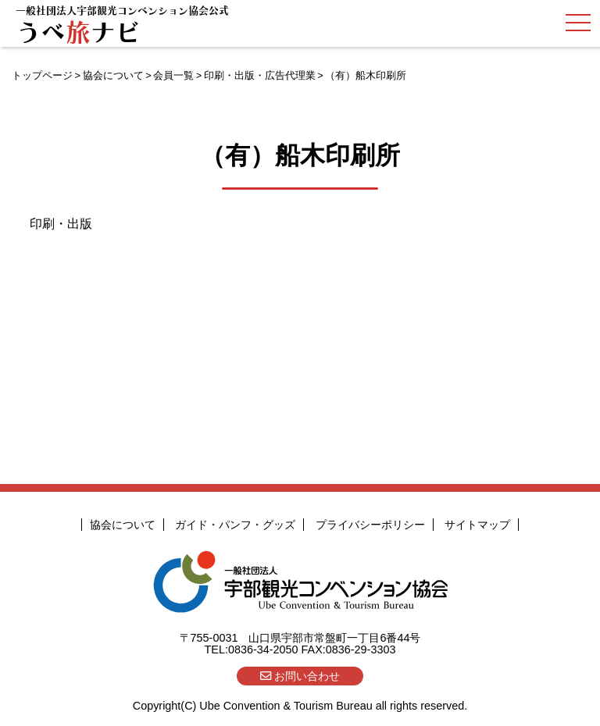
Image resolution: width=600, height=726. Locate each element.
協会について (113, 75)
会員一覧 (173, 75)
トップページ (42, 75)
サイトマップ (477, 524)
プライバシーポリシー (370, 524)
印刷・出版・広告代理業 (260, 75)
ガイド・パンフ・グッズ (235, 524)
